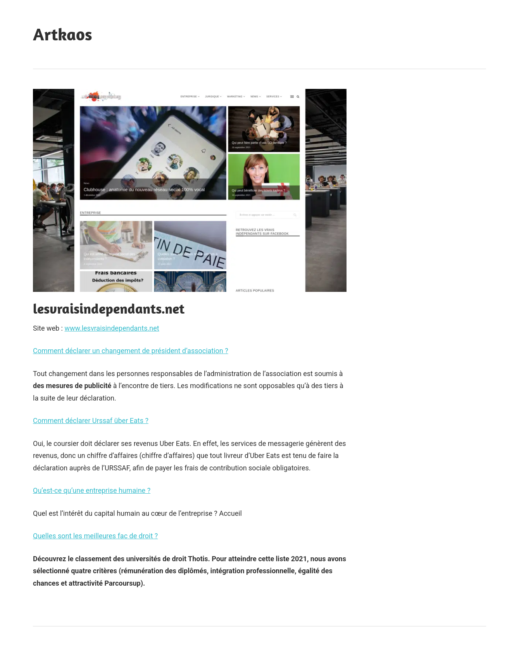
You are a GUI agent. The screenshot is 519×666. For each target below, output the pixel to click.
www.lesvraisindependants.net (111, 328)
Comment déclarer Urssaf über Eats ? (90, 420)
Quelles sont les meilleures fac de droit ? (95, 536)
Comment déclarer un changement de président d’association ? (130, 351)
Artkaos (62, 34)
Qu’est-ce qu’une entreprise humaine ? (91, 490)
